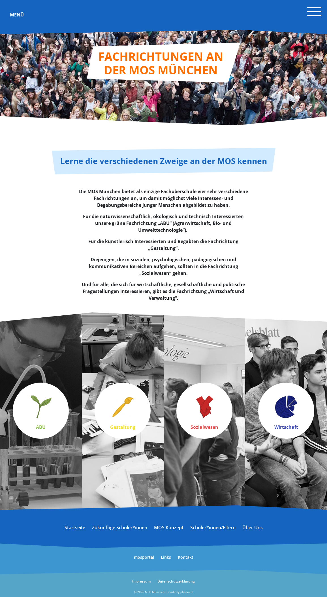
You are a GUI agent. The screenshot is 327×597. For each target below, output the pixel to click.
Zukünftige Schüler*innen (119, 527)
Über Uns (252, 527)
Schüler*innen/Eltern (213, 527)
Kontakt (185, 557)
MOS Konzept (168, 527)
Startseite (75, 527)
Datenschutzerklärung (176, 581)
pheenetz (186, 592)
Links (166, 557)
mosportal (144, 557)
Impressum (141, 581)
